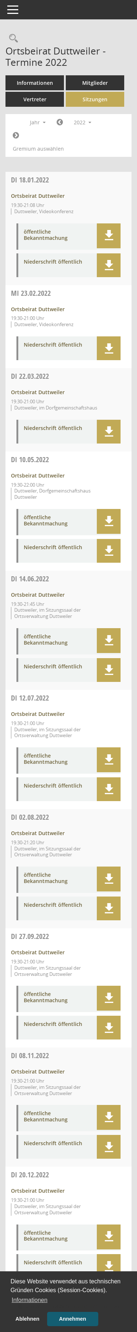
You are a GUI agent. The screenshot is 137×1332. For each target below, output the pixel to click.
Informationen (35, 82)
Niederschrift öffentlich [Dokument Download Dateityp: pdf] (53, 262)
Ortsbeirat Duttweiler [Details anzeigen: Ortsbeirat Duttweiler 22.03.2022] (38, 392)
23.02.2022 (31, 293)
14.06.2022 (30, 579)
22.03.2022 (30, 376)
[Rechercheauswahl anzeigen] (11, 39)
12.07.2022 (30, 698)
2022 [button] (82, 122)
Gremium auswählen (38, 148)
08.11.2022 (30, 1055)
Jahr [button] (38, 122)
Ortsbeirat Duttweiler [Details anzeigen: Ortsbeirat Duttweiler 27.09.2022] (38, 952)
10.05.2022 (30, 459)
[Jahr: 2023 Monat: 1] (15, 135)
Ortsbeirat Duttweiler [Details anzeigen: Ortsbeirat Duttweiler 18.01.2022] (38, 195)
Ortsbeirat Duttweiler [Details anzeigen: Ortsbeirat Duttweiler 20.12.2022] (38, 1190)
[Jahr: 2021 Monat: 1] (59, 122)
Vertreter (34, 99)
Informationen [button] (29, 1300)
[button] (109, 235)
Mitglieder (95, 82)
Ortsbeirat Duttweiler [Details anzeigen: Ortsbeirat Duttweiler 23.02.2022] (38, 309)
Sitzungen (95, 99)
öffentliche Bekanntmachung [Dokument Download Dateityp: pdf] (46, 235)
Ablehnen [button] (27, 1319)
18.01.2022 (30, 180)
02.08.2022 (30, 817)
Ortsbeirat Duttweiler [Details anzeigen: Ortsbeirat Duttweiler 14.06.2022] (38, 594)
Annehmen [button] (72, 1319)
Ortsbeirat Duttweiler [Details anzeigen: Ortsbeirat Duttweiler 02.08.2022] (38, 833)
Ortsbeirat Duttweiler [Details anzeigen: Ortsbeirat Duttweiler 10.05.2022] (38, 475)
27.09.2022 (30, 936)
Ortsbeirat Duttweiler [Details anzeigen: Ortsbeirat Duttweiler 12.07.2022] (38, 713)
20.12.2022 (30, 1175)
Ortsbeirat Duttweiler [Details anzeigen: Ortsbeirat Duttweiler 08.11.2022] (38, 1071)
